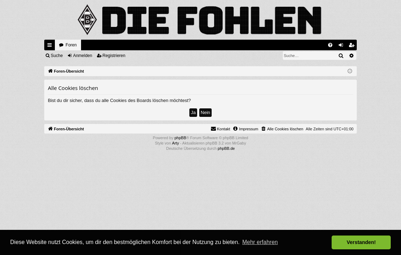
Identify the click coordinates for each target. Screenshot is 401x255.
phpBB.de (226, 148)
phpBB (180, 138)
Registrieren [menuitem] (352, 46)
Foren (70, 44)
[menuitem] (330, 45)
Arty (175, 143)
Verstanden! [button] (361, 242)
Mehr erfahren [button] (260, 242)
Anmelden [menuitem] (342, 46)
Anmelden (82, 55)
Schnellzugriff (51, 46)
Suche (57, 55)
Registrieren (114, 55)
